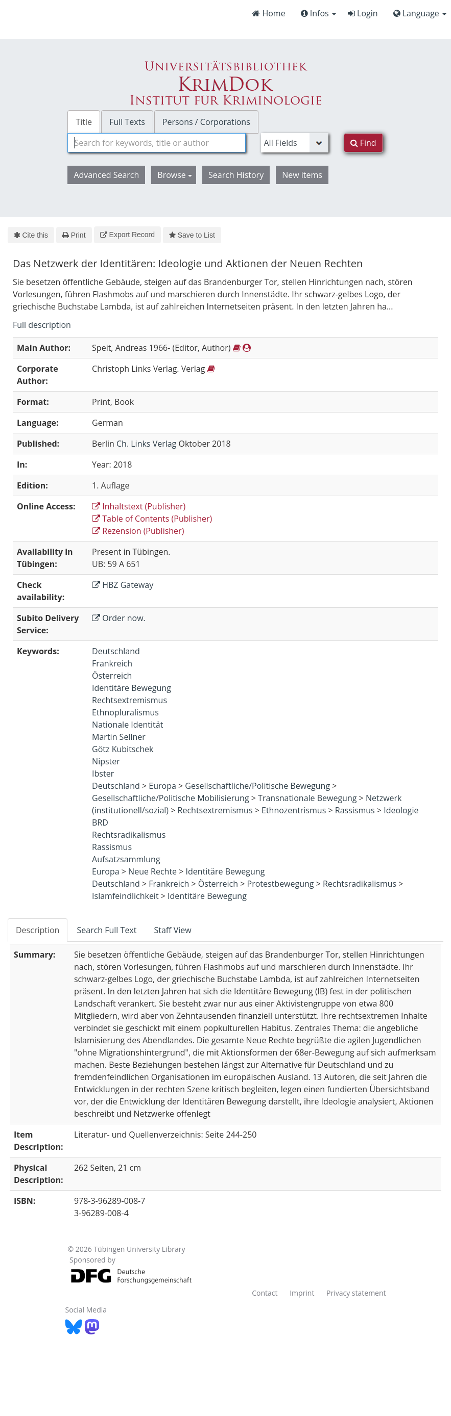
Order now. (119, 618)
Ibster (103, 773)
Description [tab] (37, 930)
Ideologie (401, 810)
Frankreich (112, 663)
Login (363, 13)
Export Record (127, 234)
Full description (42, 324)
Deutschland (116, 651)
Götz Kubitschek (122, 749)
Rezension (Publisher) (138, 530)
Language (419, 13)
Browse (174, 175)
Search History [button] (236, 175)
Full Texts (127, 121)
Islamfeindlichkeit (125, 896)
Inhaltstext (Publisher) (138, 506)
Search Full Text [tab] (106, 930)
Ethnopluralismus (125, 712)
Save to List (192, 235)
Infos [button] (318, 13)
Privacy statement (356, 1293)
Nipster (106, 761)
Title (84, 121)
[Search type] (294, 142)
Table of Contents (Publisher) (152, 518)
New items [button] (302, 175)
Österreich (112, 675)
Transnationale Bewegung (307, 798)
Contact (264, 1293)
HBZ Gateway (122, 584)
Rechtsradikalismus (128, 834)
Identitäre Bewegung (131, 687)
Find (363, 142)
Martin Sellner (119, 736)
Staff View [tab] (172, 930)
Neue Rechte (152, 871)
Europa (162, 785)
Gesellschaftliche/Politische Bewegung (257, 785)
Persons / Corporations (206, 121)
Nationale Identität (127, 724)
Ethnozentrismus (294, 810)
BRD (100, 822)
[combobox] (156, 142)
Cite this (31, 235)
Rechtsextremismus (129, 700)
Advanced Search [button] (106, 175)
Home (268, 13)
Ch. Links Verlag (146, 443)
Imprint (302, 1293)
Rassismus (355, 810)
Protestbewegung (280, 883)
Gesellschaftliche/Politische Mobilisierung (170, 798)
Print (73, 235)
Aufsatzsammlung (126, 859)
